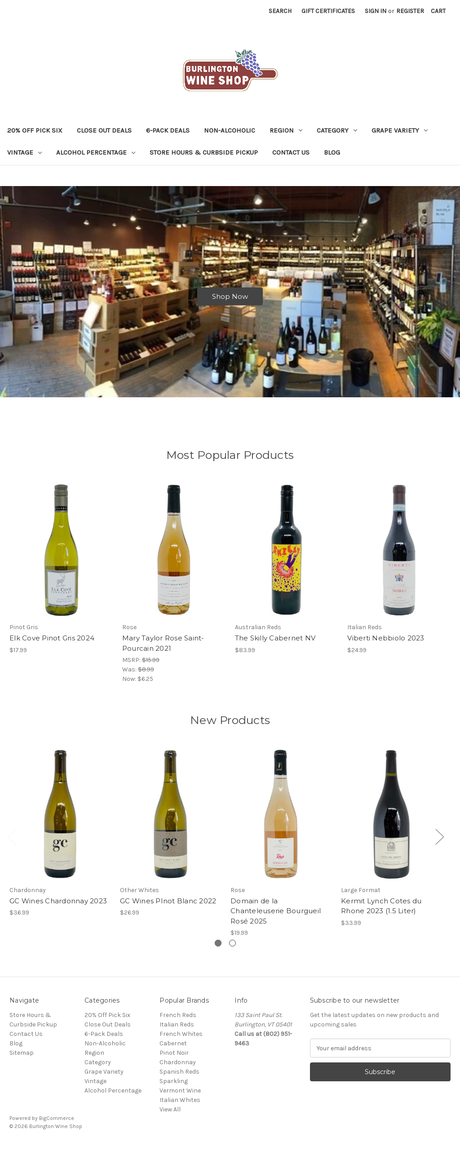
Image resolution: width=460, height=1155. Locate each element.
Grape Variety (400, 130)
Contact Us (291, 152)
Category (337, 130)
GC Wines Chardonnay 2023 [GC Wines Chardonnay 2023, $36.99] (58, 906)
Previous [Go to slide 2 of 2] (12, 842)
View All (170, 1115)
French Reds (177, 1021)
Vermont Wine (180, 1096)
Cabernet (173, 1049)
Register (410, 11)
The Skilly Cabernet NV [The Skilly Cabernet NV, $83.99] (275, 644)
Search (280, 11)
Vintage (24, 152)
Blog (332, 152)
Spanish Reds (179, 1077)
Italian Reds (176, 1030)
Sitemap (21, 1058)
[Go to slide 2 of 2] (232, 949)
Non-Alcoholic (229, 130)
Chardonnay (177, 1068)
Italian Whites (179, 1106)
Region (286, 130)
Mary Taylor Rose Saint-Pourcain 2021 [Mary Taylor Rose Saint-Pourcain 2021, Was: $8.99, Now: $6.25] (163, 649)
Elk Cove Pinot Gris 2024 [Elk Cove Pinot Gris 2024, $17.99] (51, 644)
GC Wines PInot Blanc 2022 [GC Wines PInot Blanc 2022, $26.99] (168, 906)
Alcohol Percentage (95, 152)
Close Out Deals (104, 130)
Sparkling (173, 1087)
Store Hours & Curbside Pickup (204, 152)
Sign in (375, 11)
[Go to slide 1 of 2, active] (218, 949)
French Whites (181, 1040)
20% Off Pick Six (34, 130)
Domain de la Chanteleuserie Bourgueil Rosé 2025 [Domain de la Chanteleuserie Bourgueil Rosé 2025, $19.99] (275, 916)
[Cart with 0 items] (438, 11)
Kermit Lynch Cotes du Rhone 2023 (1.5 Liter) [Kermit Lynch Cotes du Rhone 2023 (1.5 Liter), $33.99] (381, 911)
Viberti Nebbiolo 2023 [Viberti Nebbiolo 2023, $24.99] (385, 644)
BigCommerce (56, 1124)
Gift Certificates (328, 11)
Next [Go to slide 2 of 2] (439, 842)
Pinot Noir (174, 1058)
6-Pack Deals (168, 130)
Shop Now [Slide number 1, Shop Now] (230, 299)
